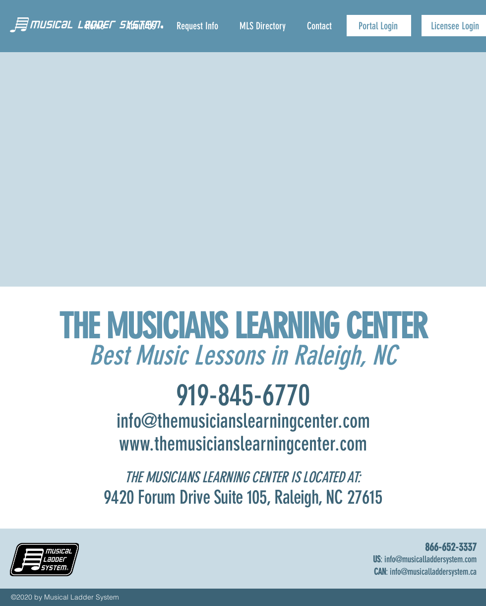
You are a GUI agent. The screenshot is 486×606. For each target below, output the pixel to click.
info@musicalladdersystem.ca (433, 571)
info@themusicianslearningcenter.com (243, 421)
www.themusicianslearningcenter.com (243, 443)
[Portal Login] (379, 25)
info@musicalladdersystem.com (430, 559)
